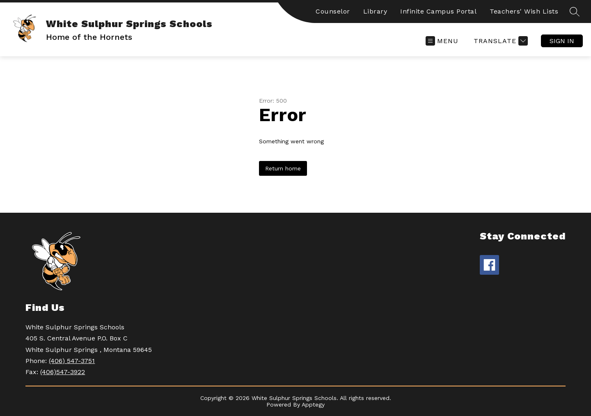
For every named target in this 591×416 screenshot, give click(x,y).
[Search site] (575, 11)
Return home (283, 168)
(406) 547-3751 (72, 361)
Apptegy (313, 404)
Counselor (333, 11)
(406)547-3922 (62, 372)
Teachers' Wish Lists (524, 11)
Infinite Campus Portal (438, 11)
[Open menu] (442, 41)
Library (375, 11)
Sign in (562, 41)
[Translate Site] (500, 41)
